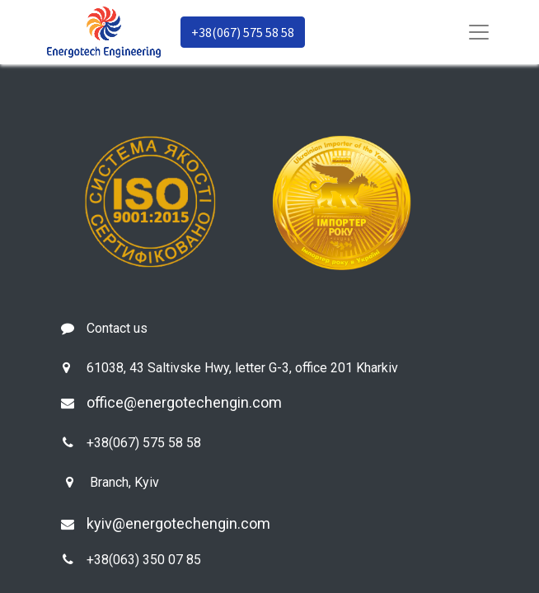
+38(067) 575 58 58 (242, 32)
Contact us (117, 328)
